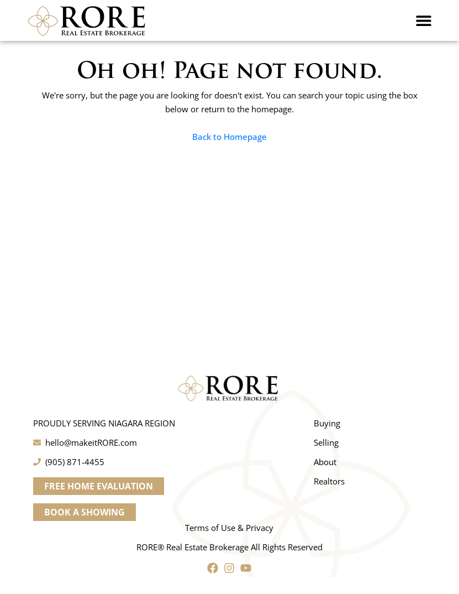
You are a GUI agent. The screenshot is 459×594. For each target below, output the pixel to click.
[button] (423, 20)
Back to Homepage (229, 136)
